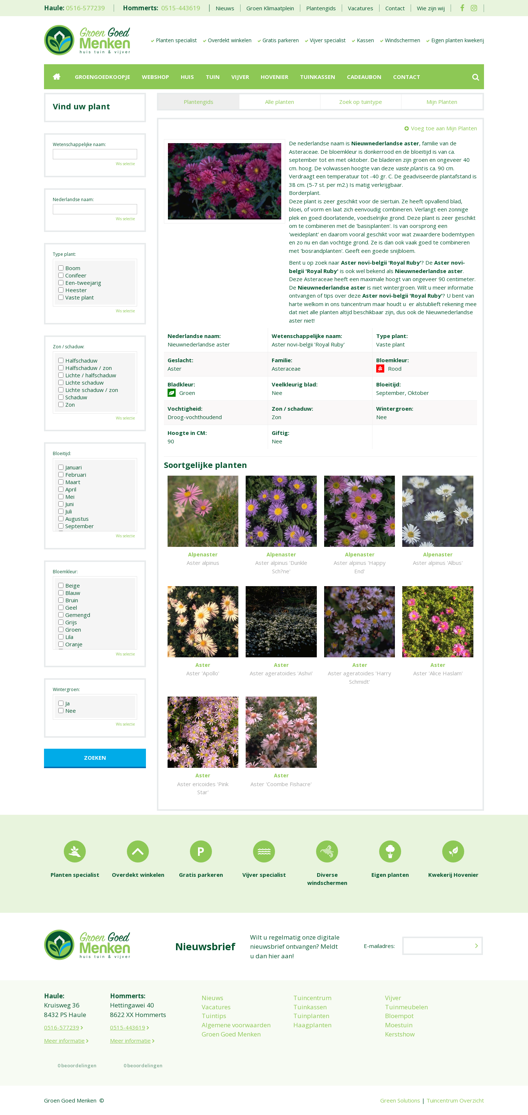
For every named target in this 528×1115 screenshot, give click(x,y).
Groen (69, 629)
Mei (66, 496)
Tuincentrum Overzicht (455, 1100)
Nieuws (212, 997)
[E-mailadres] (442, 946)
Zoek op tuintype (360, 101)
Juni (66, 503)
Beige (69, 585)
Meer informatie (64, 1040)
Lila (65, 636)
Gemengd (74, 614)
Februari (72, 474)
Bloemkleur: (65, 572)
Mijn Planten (441, 101)
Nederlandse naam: (73, 199)
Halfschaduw (78, 360)
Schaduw (72, 397)
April (67, 489)
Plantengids (198, 101)
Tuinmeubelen (406, 1007)
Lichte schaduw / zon (88, 389)
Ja (64, 703)
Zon (66, 404)
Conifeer (72, 275)
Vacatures (216, 1007)
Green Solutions (400, 1100)
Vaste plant (76, 297)
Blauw (69, 592)
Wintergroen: (66, 689)
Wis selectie (125, 163)
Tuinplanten (311, 1015)
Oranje (70, 644)
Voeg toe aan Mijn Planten (444, 128)
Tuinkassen (310, 1007)
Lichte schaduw (81, 382)
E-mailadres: (379, 945)
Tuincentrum (312, 997)
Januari (70, 467)
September (76, 526)
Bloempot (399, 1015)
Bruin (68, 600)
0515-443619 (180, 8)
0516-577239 (85, 8)
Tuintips (214, 1015)
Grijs (67, 622)
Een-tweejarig (79, 282)
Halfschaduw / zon (85, 367)
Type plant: (64, 254)
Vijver (393, 997)
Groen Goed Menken (231, 1034)
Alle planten (279, 101)
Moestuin (398, 1025)
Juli (65, 511)
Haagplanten (312, 1025)
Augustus (73, 518)
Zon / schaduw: (68, 347)
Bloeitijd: (62, 453)
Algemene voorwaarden (236, 1025)
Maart (69, 481)
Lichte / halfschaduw (87, 375)
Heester (72, 290)
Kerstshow (400, 1034)
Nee (67, 710)
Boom (69, 267)
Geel (67, 607)
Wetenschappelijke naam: (79, 144)
